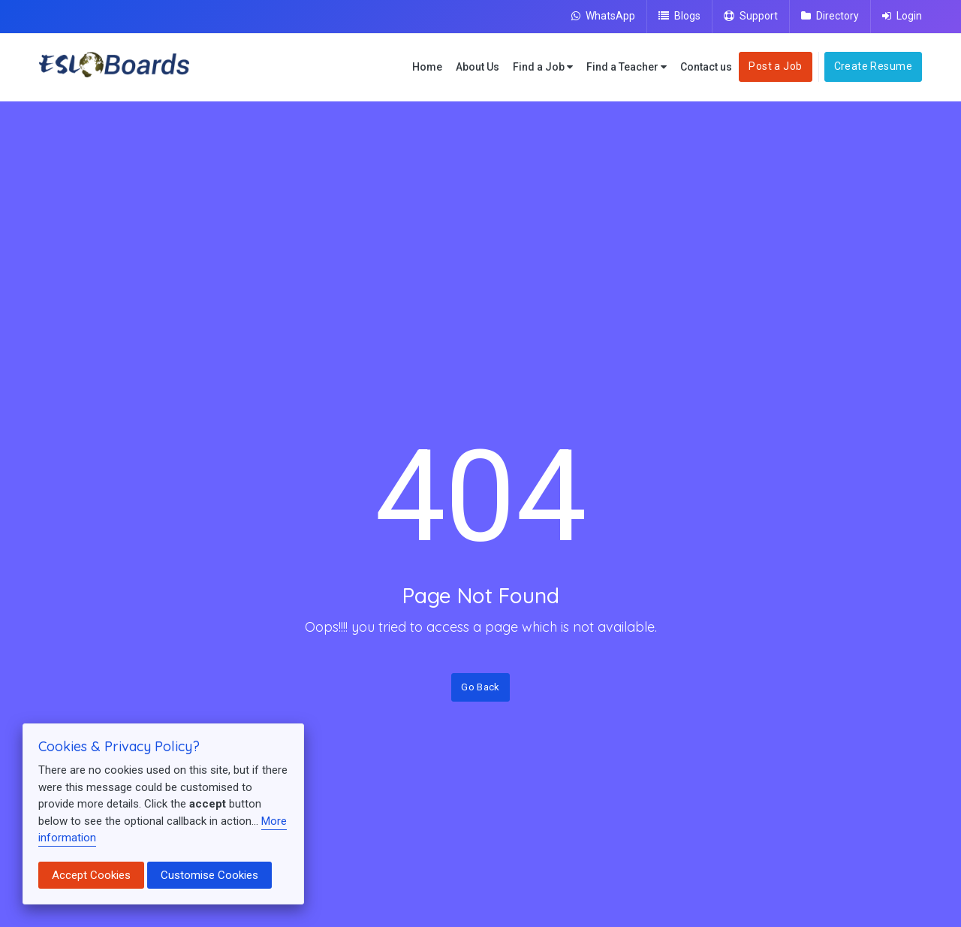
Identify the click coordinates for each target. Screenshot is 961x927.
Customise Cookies (209, 875)
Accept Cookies (91, 875)
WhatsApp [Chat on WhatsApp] (603, 16)
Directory (830, 16)
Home (427, 67)
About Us (477, 67)
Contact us (706, 67)
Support (751, 16)
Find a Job (543, 67)
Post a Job (775, 66)
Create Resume (873, 66)
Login (902, 16)
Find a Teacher (626, 67)
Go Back (480, 687)
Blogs (679, 16)
